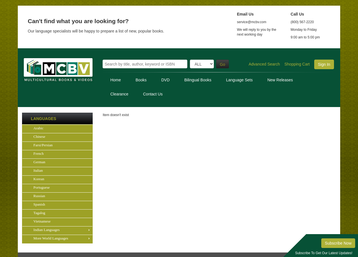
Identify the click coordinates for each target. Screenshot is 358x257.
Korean (38, 179)
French (38, 153)
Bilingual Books (197, 80)
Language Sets (239, 80)
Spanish (39, 204)
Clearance (119, 94)
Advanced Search (264, 64)
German (39, 162)
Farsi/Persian (43, 145)
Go (222, 64)
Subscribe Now (338, 243)
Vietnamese (42, 221)
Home (115, 80)
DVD (165, 80)
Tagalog (39, 213)
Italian (38, 170)
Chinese (39, 136)
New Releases (280, 80)
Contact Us (152, 94)
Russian (39, 196)
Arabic (38, 128)
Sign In (324, 64)
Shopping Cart (297, 64)
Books (141, 80)
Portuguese (41, 187)
